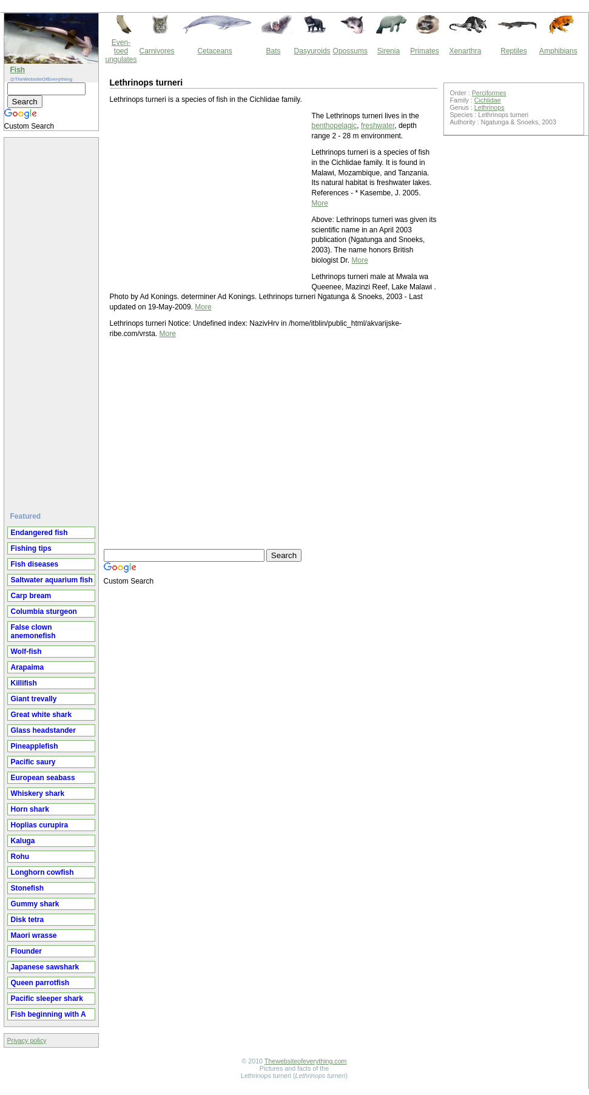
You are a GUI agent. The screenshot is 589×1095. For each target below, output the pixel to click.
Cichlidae (487, 100)
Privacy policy (27, 1040)
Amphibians (558, 51)
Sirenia (388, 51)
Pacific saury (33, 762)
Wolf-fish (26, 651)
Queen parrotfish (40, 983)
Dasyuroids (312, 51)
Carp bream (31, 595)
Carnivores (157, 51)
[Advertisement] (52, 320)
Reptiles (513, 51)
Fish (17, 70)
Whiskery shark (38, 793)
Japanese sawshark (45, 967)
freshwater (377, 125)
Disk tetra (27, 919)
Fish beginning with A (48, 1014)
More (320, 203)
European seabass (43, 777)
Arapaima (27, 667)
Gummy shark (35, 904)
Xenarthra (465, 51)
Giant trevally (34, 699)
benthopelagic (334, 125)
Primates (424, 51)
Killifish (24, 683)
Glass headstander (43, 730)
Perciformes (489, 92)
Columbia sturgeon (44, 611)
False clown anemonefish (33, 631)
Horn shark (30, 809)
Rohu (20, 856)
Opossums (350, 51)
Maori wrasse (34, 935)
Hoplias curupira (40, 825)
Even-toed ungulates (121, 51)
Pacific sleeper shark (47, 998)
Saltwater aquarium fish (52, 580)
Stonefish (27, 888)
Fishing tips (31, 548)
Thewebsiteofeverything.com (305, 1061)
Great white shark (41, 714)
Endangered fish (39, 532)
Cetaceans (214, 51)
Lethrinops (489, 107)
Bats (273, 51)
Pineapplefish (34, 746)
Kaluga (23, 841)
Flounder (26, 951)
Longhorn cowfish (42, 872)
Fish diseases (35, 564)
